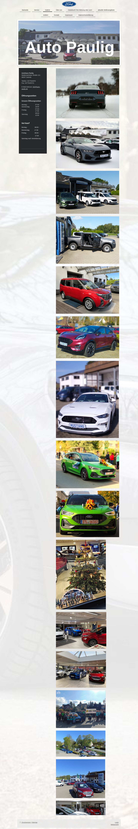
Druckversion (25, 822)
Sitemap (34, 822)
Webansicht (115, 824)
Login (117, 822)
